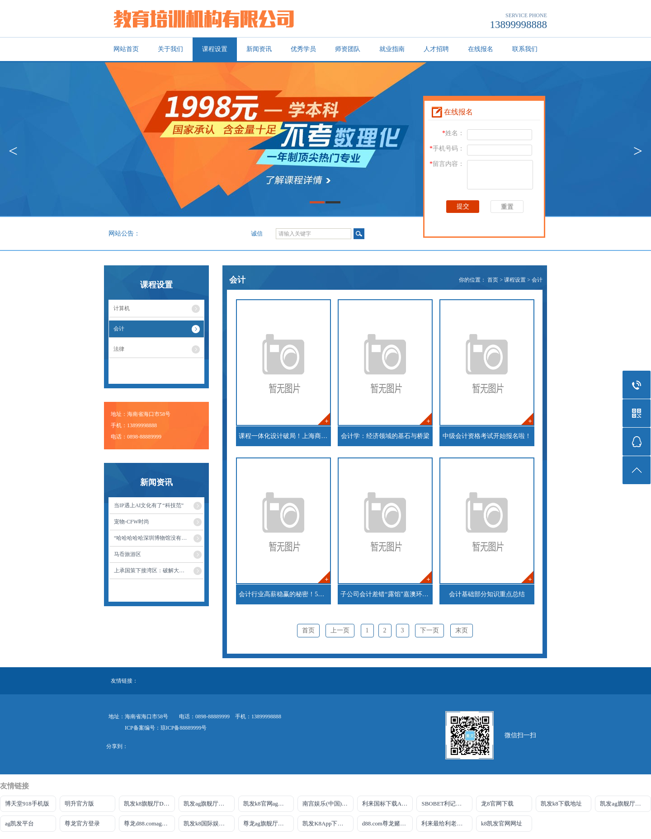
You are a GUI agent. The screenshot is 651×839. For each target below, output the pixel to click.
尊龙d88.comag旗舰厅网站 (149, 823)
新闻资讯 (259, 49)
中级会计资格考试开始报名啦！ (487, 436)
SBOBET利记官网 (444, 803)
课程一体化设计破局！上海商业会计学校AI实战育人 (285, 436)
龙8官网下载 (497, 803)
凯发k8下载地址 (561, 803)
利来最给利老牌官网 (446, 823)
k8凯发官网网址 (501, 823)
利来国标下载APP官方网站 (387, 803)
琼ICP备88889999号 (183, 728)
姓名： (453, 133)
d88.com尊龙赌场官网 (387, 823)
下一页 (429, 630)
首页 (492, 280)
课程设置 (214, 49)
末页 (461, 630)
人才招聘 (436, 49)
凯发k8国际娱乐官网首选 (209, 823)
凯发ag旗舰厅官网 (207, 803)
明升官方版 (79, 803)
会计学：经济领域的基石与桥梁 (385, 436)
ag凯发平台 (19, 823)
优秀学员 (303, 49)
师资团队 (347, 49)
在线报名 (480, 49)
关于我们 (170, 49)
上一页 (339, 630)
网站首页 (126, 49)
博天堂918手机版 (27, 803)
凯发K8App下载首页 (328, 823)
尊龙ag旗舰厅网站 (266, 823)
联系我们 (525, 49)
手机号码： (446, 148)
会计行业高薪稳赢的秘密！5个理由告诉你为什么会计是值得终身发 (285, 594)
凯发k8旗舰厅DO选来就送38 (149, 803)
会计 (537, 280)
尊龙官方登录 (82, 823)
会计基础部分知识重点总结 (487, 594)
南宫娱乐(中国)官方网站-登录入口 (328, 803)
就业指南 (392, 49)
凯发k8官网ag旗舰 (266, 803)
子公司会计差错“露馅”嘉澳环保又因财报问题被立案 (386, 594)
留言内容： (446, 163)
